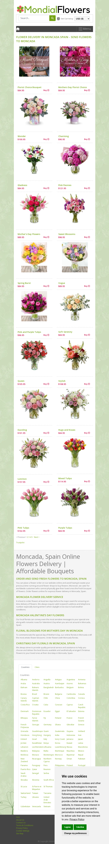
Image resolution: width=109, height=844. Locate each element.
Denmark (24, 711)
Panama (24, 765)
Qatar (34, 769)
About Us (20, 820)
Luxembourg (60, 747)
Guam (46, 731)
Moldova (24, 755)
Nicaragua (36, 758)
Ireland (24, 739)
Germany (47, 724)
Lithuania (47, 747)
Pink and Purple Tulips (29, 332)
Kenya (46, 743)
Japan (80, 739)
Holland (81, 731)
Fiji (45, 718)
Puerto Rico (25, 769)
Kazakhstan (37, 743)
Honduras (25, 735)
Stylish (61, 380)
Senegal (35, 773)
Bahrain (24, 687)
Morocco (59, 755)
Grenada (24, 731)
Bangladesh (49, 687)
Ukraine (35, 797)
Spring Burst (24, 283)
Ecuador (47, 711)
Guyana (70, 731)
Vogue (61, 283)
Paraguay (36, 765)
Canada (81, 694)
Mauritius (70, 751)
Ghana (58, 724)
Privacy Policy (77, 819)
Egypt (57, 711)
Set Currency (67, 18)
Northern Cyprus (47, 760)
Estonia (81, 711)
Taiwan (35, 793)
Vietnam (47, 806)
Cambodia (71, 694)
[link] (77, 819)
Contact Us (20, 822)
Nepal (80, 755)
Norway (58, 758)
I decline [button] (80, 827)
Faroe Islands (35, 719)
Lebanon (24, 747)
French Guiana (81, 719)
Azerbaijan (59, 683)
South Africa (49, 780)
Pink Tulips (23, 527)
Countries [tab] (25, 667)
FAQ (18, 817)
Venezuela (36, 806)
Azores (70, 683)
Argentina (71, 679)
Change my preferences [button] (75, 833)
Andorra (35, 679)
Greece (81, 724)
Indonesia (71, 735)
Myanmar (71, 755)
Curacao (58, 704)
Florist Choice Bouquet (29, 87)
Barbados (59, 687)
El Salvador (71, 711)
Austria (47, 683)
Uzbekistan (25, 806)
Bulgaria (58, 694)
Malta (46, 751)
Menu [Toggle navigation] (84, 29)
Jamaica (70, 739)
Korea (57, 743)
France (69, 718)
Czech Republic (81, 706)
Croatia (35, 704)
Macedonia (83, 747)
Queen (21, 380)
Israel (34, 739)
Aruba (23, 683)
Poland (70, 765)
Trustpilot (20, 542)
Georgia (35, 724)
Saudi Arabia (23, 774)
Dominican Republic (36, 712)
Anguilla (47, 679)
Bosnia (24, 694)
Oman (69, 758)
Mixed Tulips (65, 478)
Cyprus (70, 704)
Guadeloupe (37, 731)
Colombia (71, 698)
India (57, 735)
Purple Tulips (65, 527)
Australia (36, 683)
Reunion (47, 769)
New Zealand (24, 760)
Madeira (24, 751)
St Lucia (24, 786)
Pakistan (81, 758)
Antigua (58, 679)
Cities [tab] (37, 667)
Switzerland (25, 793)
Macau (69, 747)
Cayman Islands (35, 699)
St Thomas (48, 786)
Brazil (34, 694)
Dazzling (22, 429)
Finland (58, 718)
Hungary (47, 735)
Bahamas (82, 683)
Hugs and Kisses (66, 429)
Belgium (70, 687)
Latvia (80, 743)
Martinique (59, 751)
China (57, 698)
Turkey (23, 797)
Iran (79, 735)
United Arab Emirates (47, 800)
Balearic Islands (35, 688)
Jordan (23, 743)
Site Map (19, 833)
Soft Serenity (65, 331)
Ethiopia (24, 718)
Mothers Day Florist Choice (72, 87)
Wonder (22, 136)
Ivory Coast (60, 739)
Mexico (81, 751)
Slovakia (24, 780)
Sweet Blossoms (66, 234)
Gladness (22, 185)
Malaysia (35, 751)
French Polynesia (25, 726)
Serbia (46, 773)
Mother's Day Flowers (29, 234)
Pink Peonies (64, 185)
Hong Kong (37, 735)
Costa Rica (25, 704)
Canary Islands (24, 699)
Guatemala (59, 731)
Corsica (81, 698)
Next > (36, 537)
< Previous (20, 537)
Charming (63, 136)
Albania (24, 679)
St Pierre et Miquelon (36, 788)
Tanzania (47, 793)
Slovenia (35, 780)
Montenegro (49, 755)
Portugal (81, 765)
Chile (46, 698)
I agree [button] (67, 827)
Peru (45, 765)
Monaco (35, 755)
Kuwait (69, 743)
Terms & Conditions (24, 825)
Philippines (59, 765)
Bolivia (81, 687)
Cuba (46, 704)
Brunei (46, 694)
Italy (45, 739)
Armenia (81, 679)
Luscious (22, 478)
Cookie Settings (22, 830)
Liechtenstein (37, 747)
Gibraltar (70, 724)
